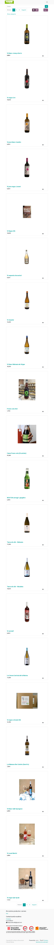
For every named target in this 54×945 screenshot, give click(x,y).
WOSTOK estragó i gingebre (16, 498)
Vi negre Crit (11, 98)
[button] (45, 10)
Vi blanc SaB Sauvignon (14, 809)
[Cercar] (46, 6)
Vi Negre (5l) (11, 231)
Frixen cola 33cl (12, 409)
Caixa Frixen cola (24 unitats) (16, 453)
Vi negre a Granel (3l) (14, 720)
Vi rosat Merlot (12, 853)
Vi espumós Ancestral (14, 275)
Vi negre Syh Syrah (13, 898)
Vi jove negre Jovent (14, 186)
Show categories (11, 14)
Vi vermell (10, 631)
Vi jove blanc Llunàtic (14, 142)
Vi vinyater (10, 320)
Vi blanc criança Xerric (14, 53)
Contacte (8, 919)
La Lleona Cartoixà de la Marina (17, 675)
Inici (7, 913)
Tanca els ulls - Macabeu (15, 586)
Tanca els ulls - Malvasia (15, 542)
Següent (24, 10)
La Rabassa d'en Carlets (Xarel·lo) (18, 764)
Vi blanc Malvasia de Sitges (16, 364)
